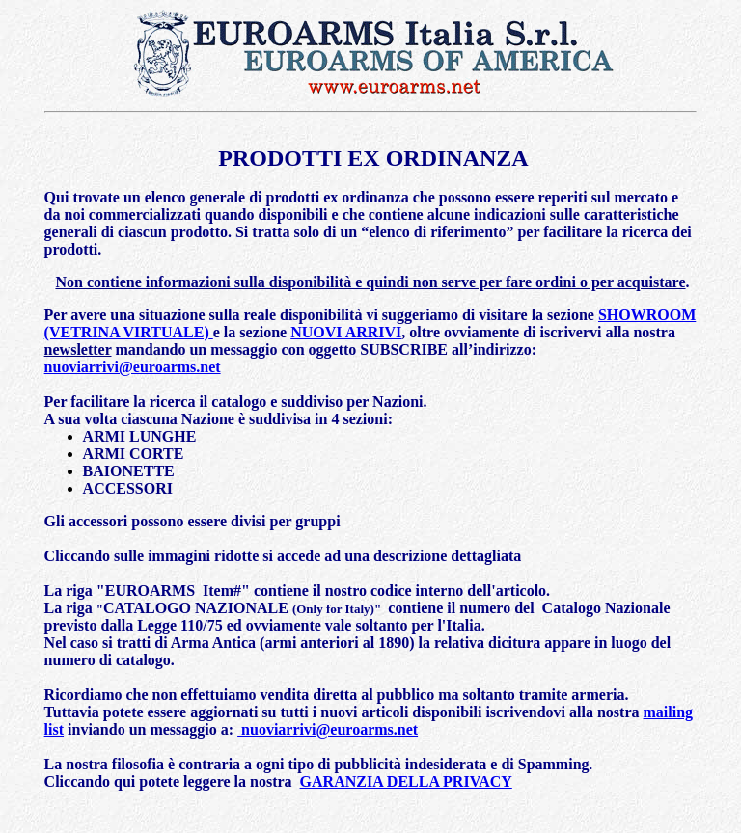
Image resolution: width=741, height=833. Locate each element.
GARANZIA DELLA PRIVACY (406, 781)
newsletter (78, 349)
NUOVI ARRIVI (345, 332)
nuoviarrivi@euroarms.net (132, 367)
